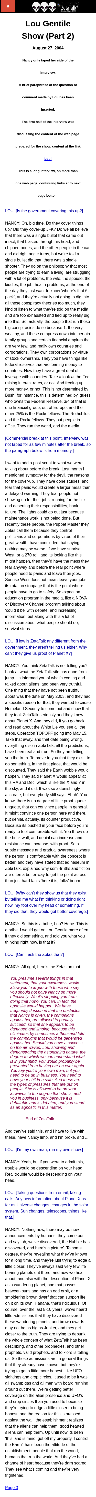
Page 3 (11, 1487)
